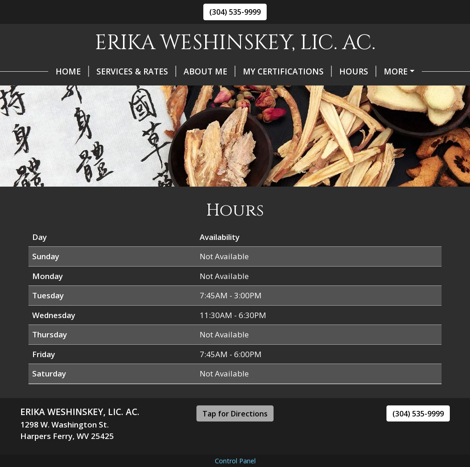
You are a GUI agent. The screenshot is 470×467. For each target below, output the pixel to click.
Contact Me (54, 90)
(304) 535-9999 (235, 12)
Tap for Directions (235, 433)
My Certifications (259, 71)
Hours (329, 71)
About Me (181, 71)
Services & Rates (108, 71)
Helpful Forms (393, 71)
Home (44, 71)
